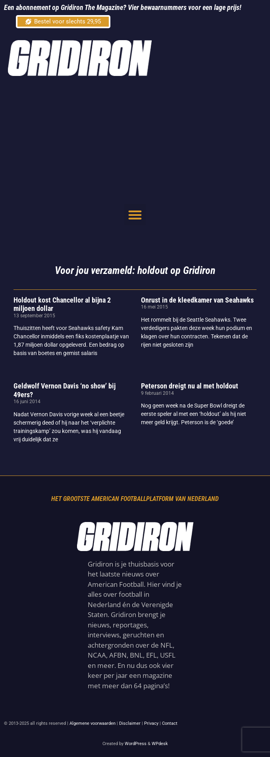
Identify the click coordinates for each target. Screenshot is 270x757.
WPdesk (160, 743)
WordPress (136, 743)
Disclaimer (130, 723)
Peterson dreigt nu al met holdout (189, 386)
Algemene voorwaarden (92, 723)
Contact (169, 723)
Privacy (151, 723)
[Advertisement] (139, 139)
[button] (135, 214)
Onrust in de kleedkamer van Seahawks (197, 300)
